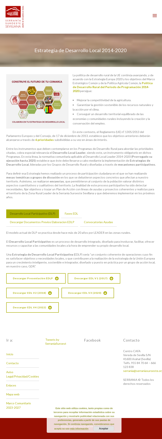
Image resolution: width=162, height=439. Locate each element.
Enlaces (11, 385)
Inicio (9, 354)
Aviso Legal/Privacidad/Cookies (22, 374)
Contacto (12, 363)
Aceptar (103, 428)
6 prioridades (44, 139)
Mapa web (13, 394)
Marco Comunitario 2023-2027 (18, 405)
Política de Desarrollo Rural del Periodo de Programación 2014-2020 (113, 87)
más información (79, 428)
